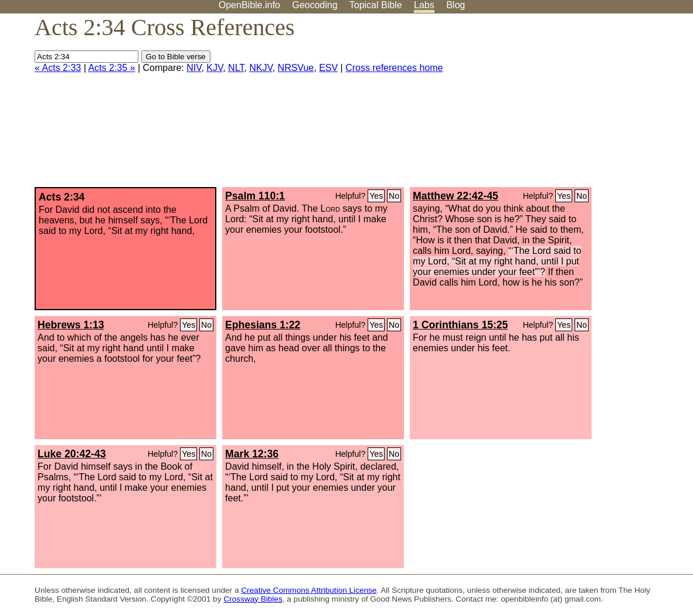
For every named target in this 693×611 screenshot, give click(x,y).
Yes (376, 196)
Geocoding (314, 5)
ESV (328, 68)
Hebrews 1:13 (71, 325)
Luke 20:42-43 (72, 454)
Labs (424, 5)
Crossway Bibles (252, 599)
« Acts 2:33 (58, 68)
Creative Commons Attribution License (308, 590)
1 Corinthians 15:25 (460, 325)
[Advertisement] (574, 105)
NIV (193, 68)
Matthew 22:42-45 (455, 196)
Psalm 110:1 (255, 196)
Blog (455, 5)
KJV (214, 68)
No (394, 196)
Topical (375, 5)
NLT (236, 68)
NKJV (260, 68)
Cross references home (394, 68)
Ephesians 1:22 (262, 325)
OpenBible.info (249, 5)
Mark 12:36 (251, 454)
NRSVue (296, 68)
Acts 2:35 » (111, 68)
